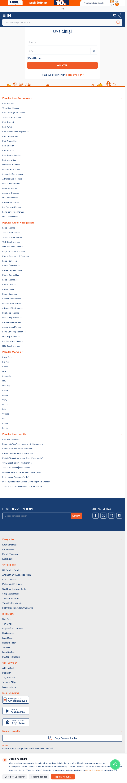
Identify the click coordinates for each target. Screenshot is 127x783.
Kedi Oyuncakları (9, 141)
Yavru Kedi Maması (10, 108)
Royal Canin (7, 357)
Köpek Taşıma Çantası (12, 270)
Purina (5, 423)
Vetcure (5, 414)
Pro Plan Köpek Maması (12, 341)
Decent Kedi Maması (11, 165)
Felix (4, 418)
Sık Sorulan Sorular (11, 570)
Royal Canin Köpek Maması (14, 332)
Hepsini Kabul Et (62, 776)
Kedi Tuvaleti (8, 122)
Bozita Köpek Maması (11, 322)
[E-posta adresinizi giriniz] (37, 516)
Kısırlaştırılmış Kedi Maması (14, 113)
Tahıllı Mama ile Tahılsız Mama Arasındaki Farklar (23, 486)
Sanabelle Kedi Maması (12, 174)
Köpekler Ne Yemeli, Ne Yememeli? (17, 449)
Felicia (5, 428)
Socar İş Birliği (9, 682)
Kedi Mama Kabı (9, 160)
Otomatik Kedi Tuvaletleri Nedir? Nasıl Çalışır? (22, 472)
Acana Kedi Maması (10, 193)
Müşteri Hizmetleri (11, 657)
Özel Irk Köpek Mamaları (12, 247)
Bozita (5, 367)
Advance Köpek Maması (12, 308)
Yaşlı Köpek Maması (11, 242)
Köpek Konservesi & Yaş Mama (15, 256)
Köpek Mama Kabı (10, 280)
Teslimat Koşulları (10, 598)
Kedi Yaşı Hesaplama (11, 439)
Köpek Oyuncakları (10, 275)
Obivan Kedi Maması (11, 183)
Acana (5, 395)
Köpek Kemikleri (9, 261)
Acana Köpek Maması (11, 327)
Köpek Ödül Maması (11, 266)
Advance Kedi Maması (12, 179)
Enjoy (4, 400)
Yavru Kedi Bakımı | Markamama (16, 467)
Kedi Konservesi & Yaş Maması (15, 131)
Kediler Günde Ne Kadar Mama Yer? (17, 453)
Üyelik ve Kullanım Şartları (14, 589)
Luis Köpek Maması (10, 313)
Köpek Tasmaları (10, 554)
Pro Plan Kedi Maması (11, 207)
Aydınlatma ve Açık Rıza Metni (16, 575)
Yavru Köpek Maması (11, 232)
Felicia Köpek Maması (11, 303)
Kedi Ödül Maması (10, 136)
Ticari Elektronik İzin (12, 603)
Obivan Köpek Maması (12, 318)
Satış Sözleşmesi (10, 593)
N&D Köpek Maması (11, 346)
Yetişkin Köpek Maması (12, 237)
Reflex (5, 390)
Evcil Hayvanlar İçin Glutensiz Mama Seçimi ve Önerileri (26, 482)
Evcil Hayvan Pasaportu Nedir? (15, 477)
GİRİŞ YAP (62, 65)
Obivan (5, 404)
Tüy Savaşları (8, 677)
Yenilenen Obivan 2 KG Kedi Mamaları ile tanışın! (61, 8)
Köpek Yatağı (8, 289)
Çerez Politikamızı (93, 770)
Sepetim (6, 647)
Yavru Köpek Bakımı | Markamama (17, 463)
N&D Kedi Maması (10, 217)
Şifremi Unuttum (34, 58)
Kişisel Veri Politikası (12, 584)
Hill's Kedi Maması (10, 198)
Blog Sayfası (8, 652)
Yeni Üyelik (7, 624)
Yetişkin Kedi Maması (11, 117)
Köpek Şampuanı (9, 294)
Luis (4, 409)
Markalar (6, 673)
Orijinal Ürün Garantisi (12, 628)
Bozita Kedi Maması (10, 202)
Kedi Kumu (7, 127)
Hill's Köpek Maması (11, 336)
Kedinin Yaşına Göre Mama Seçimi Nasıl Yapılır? (22, 458)
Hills (4, 371)
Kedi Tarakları (8, 150)
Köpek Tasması (9, 284)
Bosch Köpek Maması (11, 299)
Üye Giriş (6, 619)
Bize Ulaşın (7, 638)
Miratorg (6, 385)
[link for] (62, 3)
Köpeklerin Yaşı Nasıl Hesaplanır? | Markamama (22, 444)
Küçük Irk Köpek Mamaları (13, 251)
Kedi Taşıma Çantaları (11, 155)
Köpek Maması (8, 228)
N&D (4, 381)
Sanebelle (6, 376)
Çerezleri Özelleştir (15, 776)
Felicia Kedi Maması (11, 169)
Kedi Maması (8, 103)
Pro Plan (5, 362)
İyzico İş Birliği (9, 687)
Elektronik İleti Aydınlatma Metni (17, 608)
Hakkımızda (8, 633)
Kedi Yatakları (8, 146)
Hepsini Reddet (39, 776)
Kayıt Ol (76, 515)
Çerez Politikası (9, 579)
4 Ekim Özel (8, 668)
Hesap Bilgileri (9, 642)
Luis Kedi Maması (10, 188)
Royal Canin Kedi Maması (13, 212)
